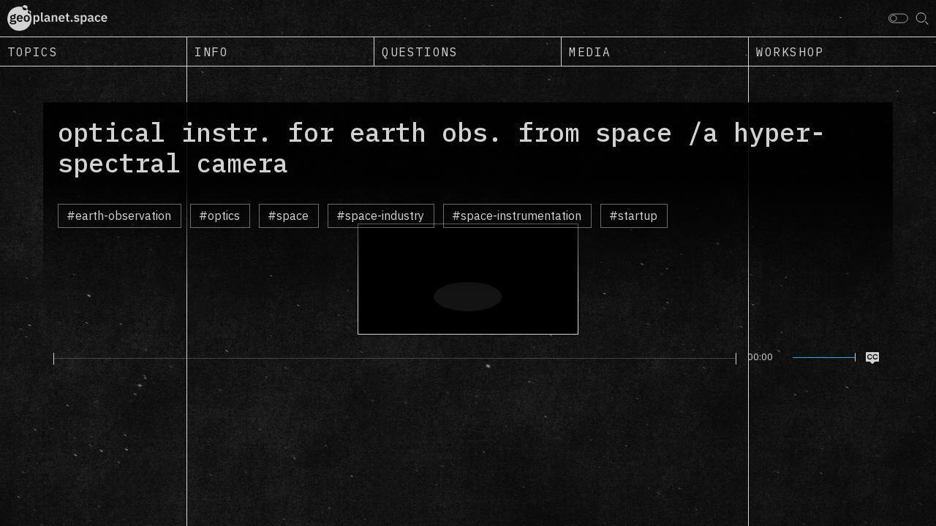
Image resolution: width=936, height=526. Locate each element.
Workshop (790, 52)
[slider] (394, 359)
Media (590, 52)
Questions (420, 52)
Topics (32, 52)
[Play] (45, 358)
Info (211, 52)
